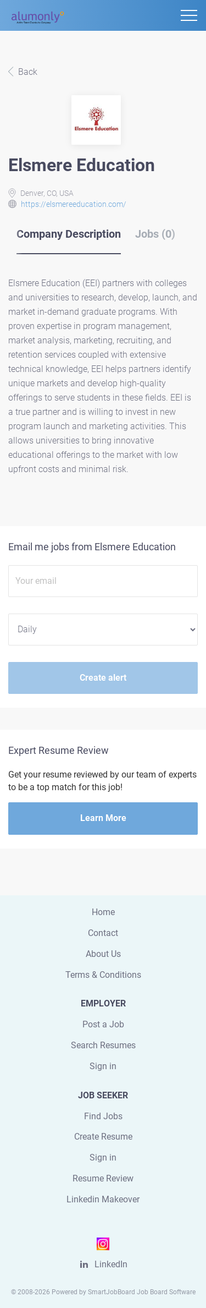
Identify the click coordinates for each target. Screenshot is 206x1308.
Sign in (103, 1066)
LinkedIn (110, 1264)
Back (26, 72)
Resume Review (103, 1178)
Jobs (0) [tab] (155, 233)
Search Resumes (103, 1045)
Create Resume (103, 1136)
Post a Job (103, 1024)
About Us (103, 954)
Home (103, 912)
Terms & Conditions (103, 975)
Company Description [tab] (68, 233)
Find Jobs (103, 1116)
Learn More (103, 818)
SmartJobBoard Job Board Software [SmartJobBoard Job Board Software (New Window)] (142, 1292)
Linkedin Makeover (103, 1199)
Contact (103, 933)
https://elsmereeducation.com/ (73, 204)
